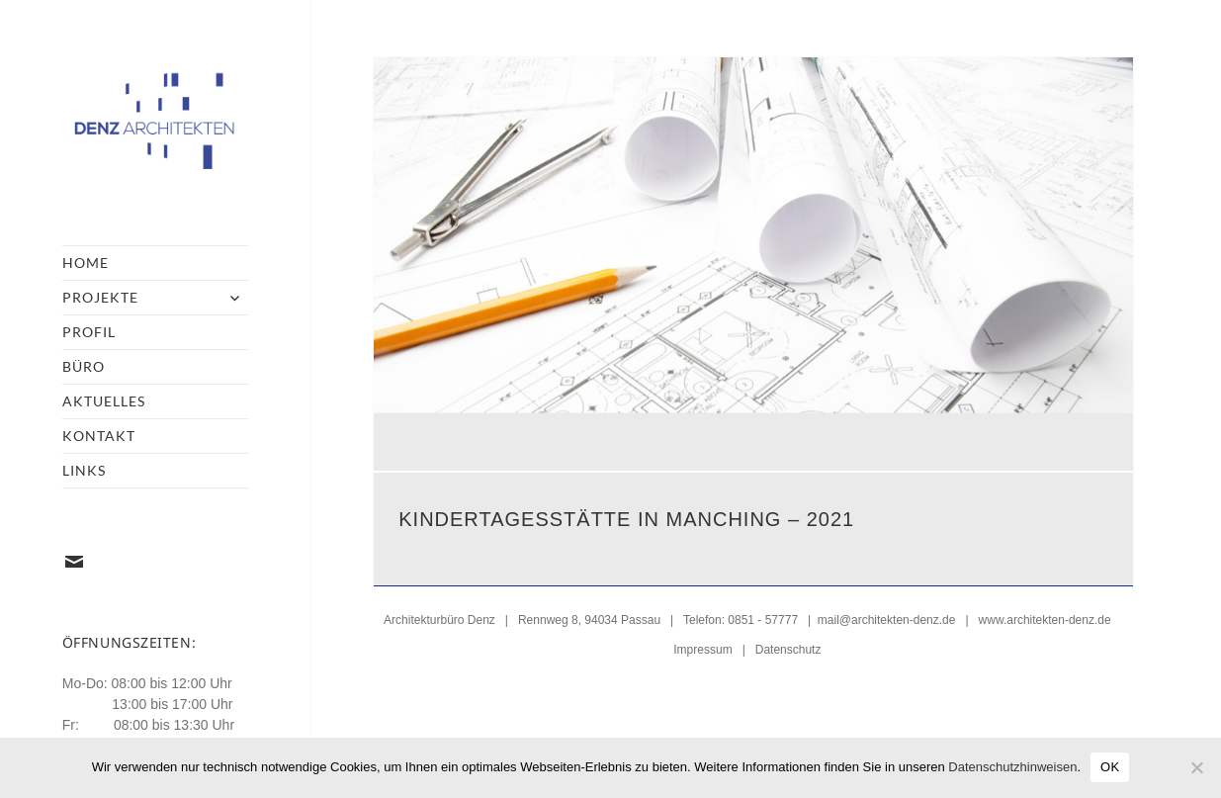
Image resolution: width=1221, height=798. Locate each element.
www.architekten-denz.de (1045, 618)
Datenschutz (788, 648)
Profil (89, 331)
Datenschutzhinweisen (1012, 766)
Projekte (100, 297)
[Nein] (1196, 767)
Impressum (702, 648)
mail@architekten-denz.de (887, 618)
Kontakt (98, 435)
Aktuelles (103, 401)
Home (85, 262)
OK (1109, 766)
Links (84, 470)
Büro (83, 366)
